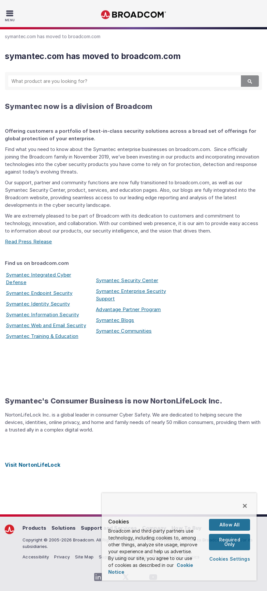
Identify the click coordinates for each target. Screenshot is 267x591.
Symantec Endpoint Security (39, 293)
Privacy (62, 556)
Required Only (229, 542)
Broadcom (134, 14)
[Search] (250, 81)
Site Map (84, 556)
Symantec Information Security (42, 314)
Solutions (64, 528)
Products (34, 528)
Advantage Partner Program (128, 309)
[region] (179, 537)
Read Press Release (28, 241)
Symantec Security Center (127, 280)
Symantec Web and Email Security (46, 325)
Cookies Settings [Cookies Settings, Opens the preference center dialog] (229, 559)
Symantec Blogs (115, 320)
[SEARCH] (119, 81)
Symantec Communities (124, 331)
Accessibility (35, 556)
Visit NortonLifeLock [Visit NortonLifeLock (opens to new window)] (32, 465)
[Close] (245, 506)
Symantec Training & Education (42, 336)
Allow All (229, 524)
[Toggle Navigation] (10, 16)
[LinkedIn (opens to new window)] (98, 577)
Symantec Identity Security (38, 304)
